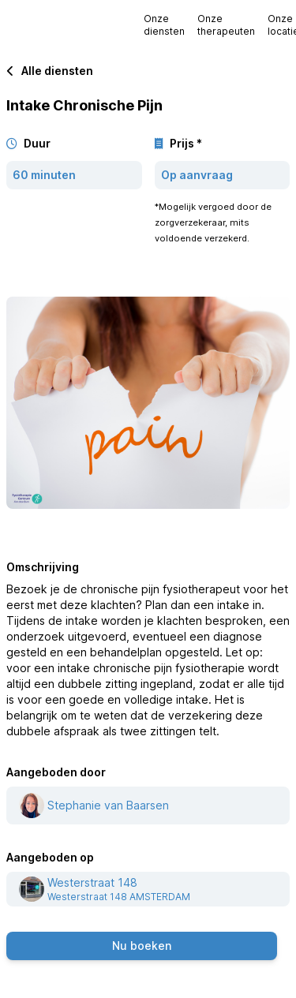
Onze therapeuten (226, 25)
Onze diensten (164, 25)
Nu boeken (141, 945)
